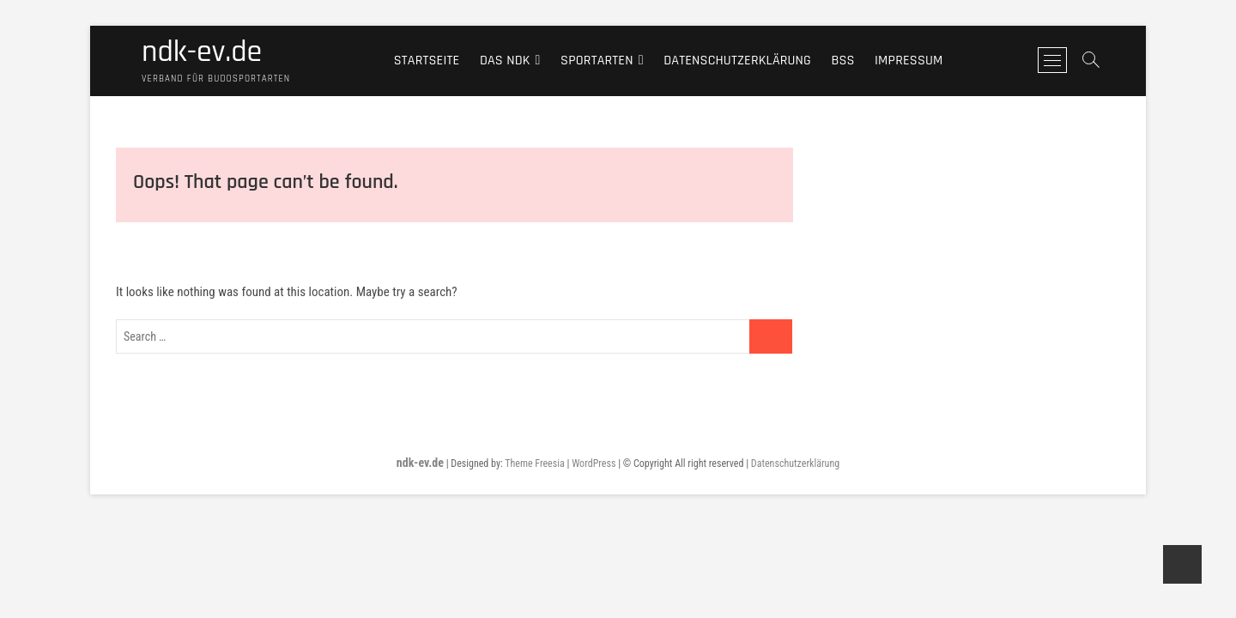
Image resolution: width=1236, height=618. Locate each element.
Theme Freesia (534, 463)
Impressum (909, 61)
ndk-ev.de (202, 52)
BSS (842, 61)
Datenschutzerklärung (737, 61)
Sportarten (596, 61)
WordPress (593, 463)
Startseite (427, 61)
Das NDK (505, 61)
